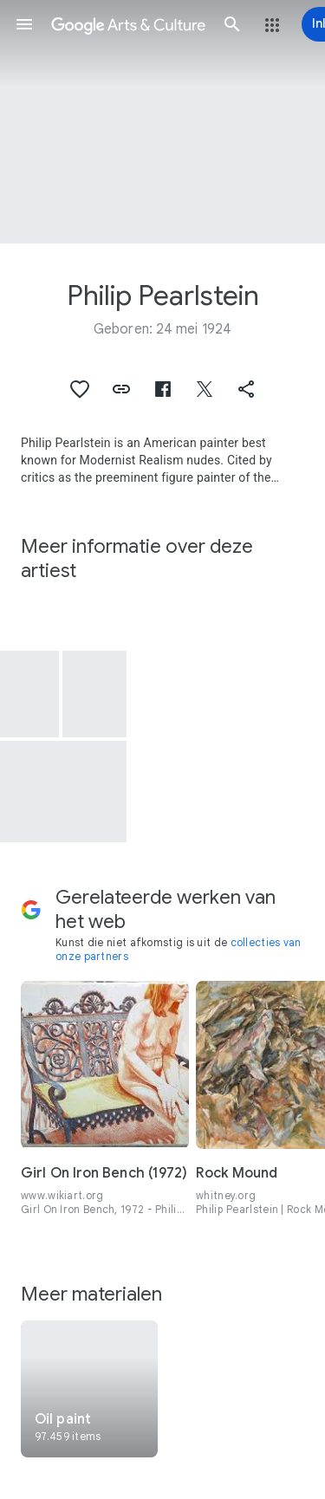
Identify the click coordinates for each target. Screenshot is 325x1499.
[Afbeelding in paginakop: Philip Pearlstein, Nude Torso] (162, 121)
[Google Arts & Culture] (128, 24)
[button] (24, 24)
